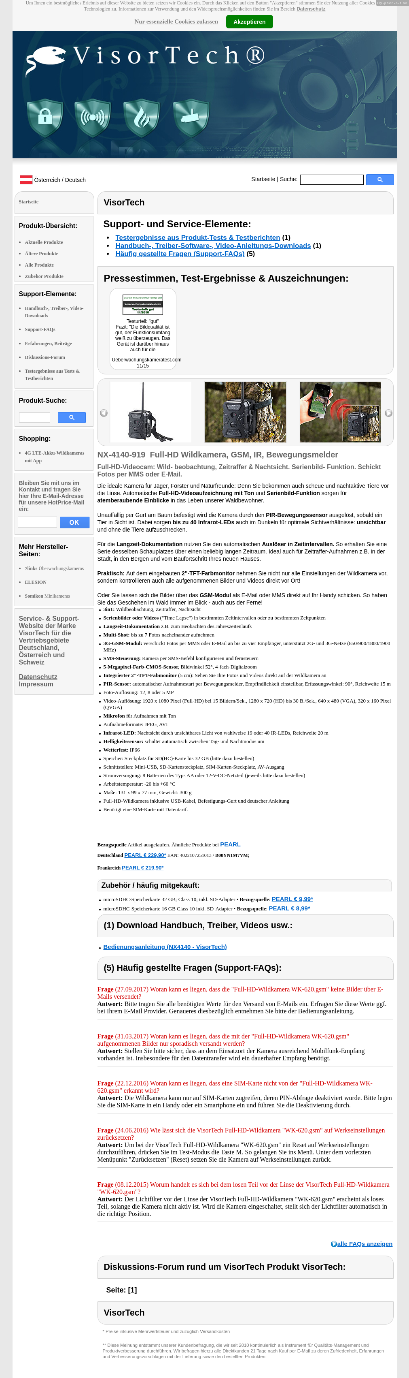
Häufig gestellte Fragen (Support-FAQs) (180, 254)
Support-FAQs (40, 329)
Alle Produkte (39, 265)
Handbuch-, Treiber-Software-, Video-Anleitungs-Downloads (213, 246)
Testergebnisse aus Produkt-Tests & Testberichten (198, 237)
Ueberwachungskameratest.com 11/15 (147, 363)
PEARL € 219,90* (142, 868)
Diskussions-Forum (45, 357)
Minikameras (47, 596)
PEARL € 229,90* (145, 855)
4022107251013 (196, 855)
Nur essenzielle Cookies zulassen (176, 21)
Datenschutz (311, 9)
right (388, 413)
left (104, 413)
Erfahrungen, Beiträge (48, 343)
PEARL (230, 844)
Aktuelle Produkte (44, 242)
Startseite (263, 179)
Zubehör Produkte (44, 276)
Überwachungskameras (54, 568)
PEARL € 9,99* (292, 898)
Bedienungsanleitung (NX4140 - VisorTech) (165, 946)
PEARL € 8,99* (289, 908)
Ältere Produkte (42, 253)
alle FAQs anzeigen (365, 1243)
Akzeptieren (249, 21)
